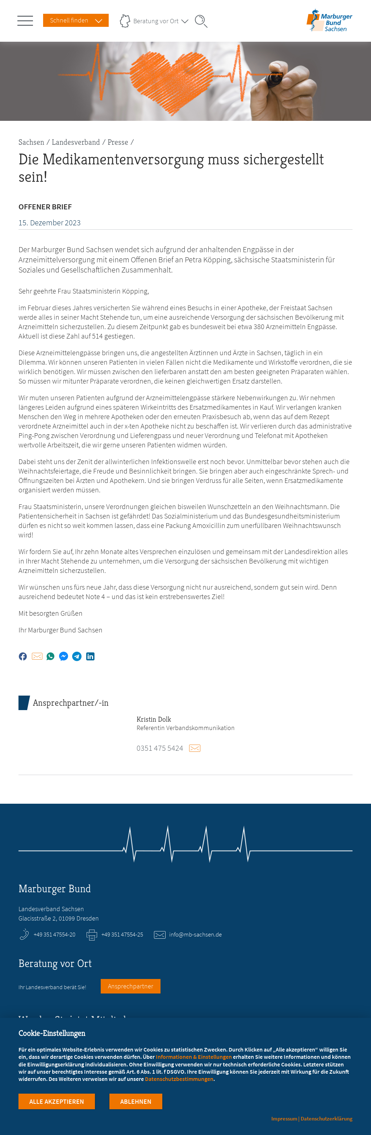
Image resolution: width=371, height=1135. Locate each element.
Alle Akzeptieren (56, 1102)
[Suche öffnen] (204, 21)
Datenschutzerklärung (327, 1118)
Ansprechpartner (130, 986)
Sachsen (31, 142)
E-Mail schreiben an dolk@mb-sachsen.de (198, 748)
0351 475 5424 (160, 748)
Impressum (284, 1118)
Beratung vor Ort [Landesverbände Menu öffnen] (156, 21)
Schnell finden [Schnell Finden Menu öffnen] (69, 20)
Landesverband (76, 142)
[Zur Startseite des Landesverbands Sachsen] (329, 26)
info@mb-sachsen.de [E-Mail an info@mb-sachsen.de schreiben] (195, 934)
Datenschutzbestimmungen (179, 1078)
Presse (118, 142)
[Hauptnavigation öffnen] (26, 19)
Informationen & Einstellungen (194, 1056)
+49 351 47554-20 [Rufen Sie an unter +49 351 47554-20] (54, 934)
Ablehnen (135, 1102)
